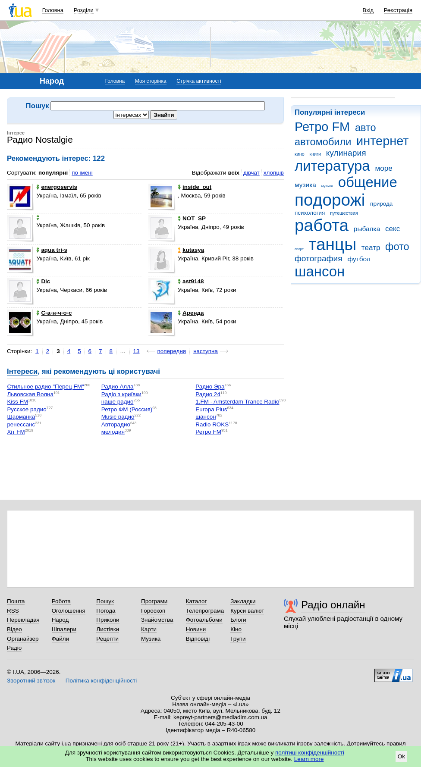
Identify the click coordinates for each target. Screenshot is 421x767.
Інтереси (22, 371)
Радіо (14, 648)
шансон (320, 271)
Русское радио (26, 409)
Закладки (242, 601)
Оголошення (68, 610)
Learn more (309, 759)
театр (370, 248)
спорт (299, 249)
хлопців (274, 172)
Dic (43, 281)
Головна (52, 10)
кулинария (346, 152)
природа (381, 203)
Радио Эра (209, 387)
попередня (171, 351)
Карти (149, 629)
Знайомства (157, 620)
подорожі (330, 200)
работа (322, 225)
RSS (13, 610)
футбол (358, 259)
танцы (333, 244)
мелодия (113, 432)
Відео (14, 629)
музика (305, 184)
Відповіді (198, 639)
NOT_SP (192, 218)
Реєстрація (398, 10)
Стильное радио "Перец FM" (45, 387)
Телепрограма (205, 610)
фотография (318, 258)
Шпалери (64, 629)
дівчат (251, 172)
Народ (60, 620)
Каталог (196, 601)
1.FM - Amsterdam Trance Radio (237, 402)
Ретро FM (322, 127)
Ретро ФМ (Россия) (126, 409)
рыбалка (367, 228)
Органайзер (22, 639)
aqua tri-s (51, 250)
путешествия (344, 213)
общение (367, 182)
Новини (196, 629)
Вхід (368, 10)
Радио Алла (117, 387)
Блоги (238, 620)
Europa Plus (211, 409)
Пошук (105, 601)
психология (310, 213)
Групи (237, 639)
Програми (154, 601)
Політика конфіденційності (101, 680)
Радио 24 (207, 394)
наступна (205, 351)
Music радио (118, 417)
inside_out (194, 187)
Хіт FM (16, 432)
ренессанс (21, 424)
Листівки (107, 629)
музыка (327, 186)
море (383, 168)
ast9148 (191, 281)
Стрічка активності (198, 81)
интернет (382, 141)
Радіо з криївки (121, 394)
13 (136, 351)
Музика (150, 639)
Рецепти (107, 639)
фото (397, 246)
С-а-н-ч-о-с (54, 313)
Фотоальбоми (204, 620)
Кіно (236, 629)
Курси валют (247, 610)
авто (365, 127)
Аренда (191, 313)
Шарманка (21, 417)
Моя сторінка (151, 81)
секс (392, 229)
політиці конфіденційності (309, 752)
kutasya (191, 250)
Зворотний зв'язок (31, 680)
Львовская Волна (30, 394)
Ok (401, 756)
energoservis (56, 187)
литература (332, 166)
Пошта (16, 601)
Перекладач (23, 620)
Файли (60, 639)
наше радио (117, 402)
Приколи (107, 620)
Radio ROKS (212, 424)
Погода (105, 610)
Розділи (84, 10)
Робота (61, 601)
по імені (82, 172)
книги (315, 154)
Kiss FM (17, 402)
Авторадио (115, 424)
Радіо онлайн (333, 604)
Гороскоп (153, 610)
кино (300, 154)
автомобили (323, 141)
